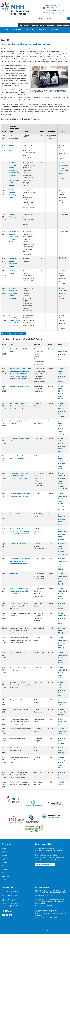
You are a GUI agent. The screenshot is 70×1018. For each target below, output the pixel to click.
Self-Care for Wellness (18, 544)
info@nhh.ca (54, 8)
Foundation (6, 869)
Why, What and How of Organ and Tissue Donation (13, 293)
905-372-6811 (55, 5)
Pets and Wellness (17, 514)
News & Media (24, 25)
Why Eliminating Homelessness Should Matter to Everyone (14, 320)
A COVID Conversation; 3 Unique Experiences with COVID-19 (19, 591)
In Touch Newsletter (45, 864)
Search (4, 880)
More (55, 30)
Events (35, 25)
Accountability (62, 25)
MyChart (5, 859)
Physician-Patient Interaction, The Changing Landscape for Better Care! (20, 531)
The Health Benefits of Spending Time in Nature (13, 195)
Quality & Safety (47, 25)
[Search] (55, 18)
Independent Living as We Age (14, 147)
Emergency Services (53, 13)
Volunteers (5, 873)
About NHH (16, 30)
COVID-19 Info (6, 862)
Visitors (42, 30)
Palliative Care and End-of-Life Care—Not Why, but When (14, 236)
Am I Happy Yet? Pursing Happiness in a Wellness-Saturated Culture (19, 406)
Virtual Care (14, 574)
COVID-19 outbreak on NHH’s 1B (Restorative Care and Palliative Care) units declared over (50, 891)
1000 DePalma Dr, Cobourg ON (57, 10)
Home (6, 30)
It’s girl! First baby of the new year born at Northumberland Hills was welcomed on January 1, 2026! (49, 901)
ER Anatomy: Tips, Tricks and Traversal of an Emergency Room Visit (19, 475)
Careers (4, 866)
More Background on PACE (13, 334)
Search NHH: (39, 19)
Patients (30, 30)
